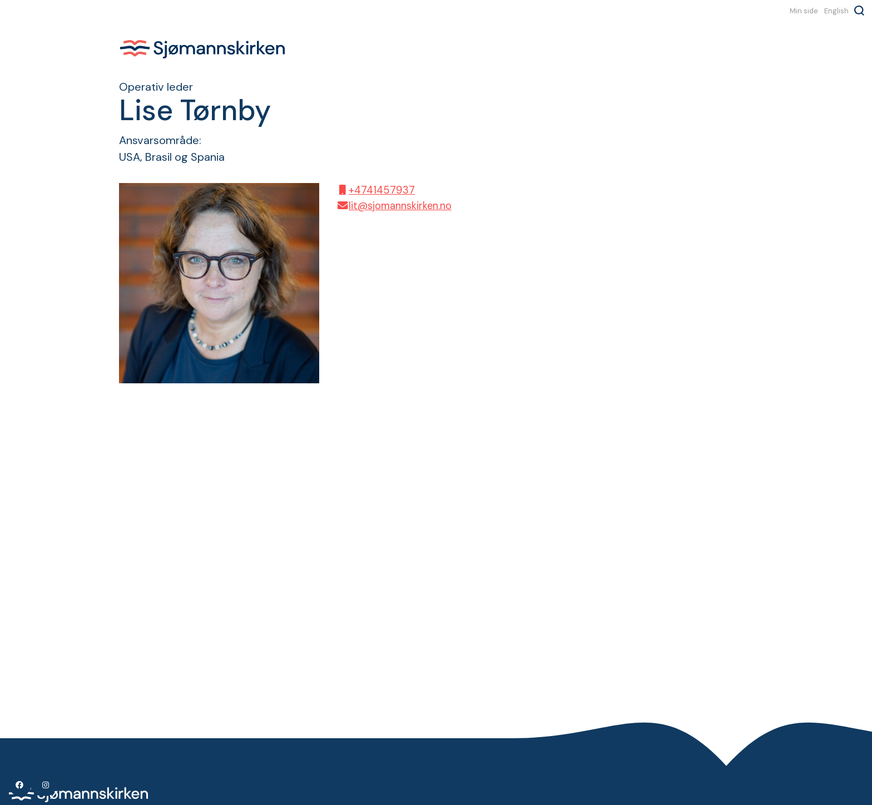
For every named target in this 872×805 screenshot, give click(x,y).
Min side (804, 10)
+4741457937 (375, 190)
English (836, 10)
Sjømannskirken (202, 49)
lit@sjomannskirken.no (394, 206)
